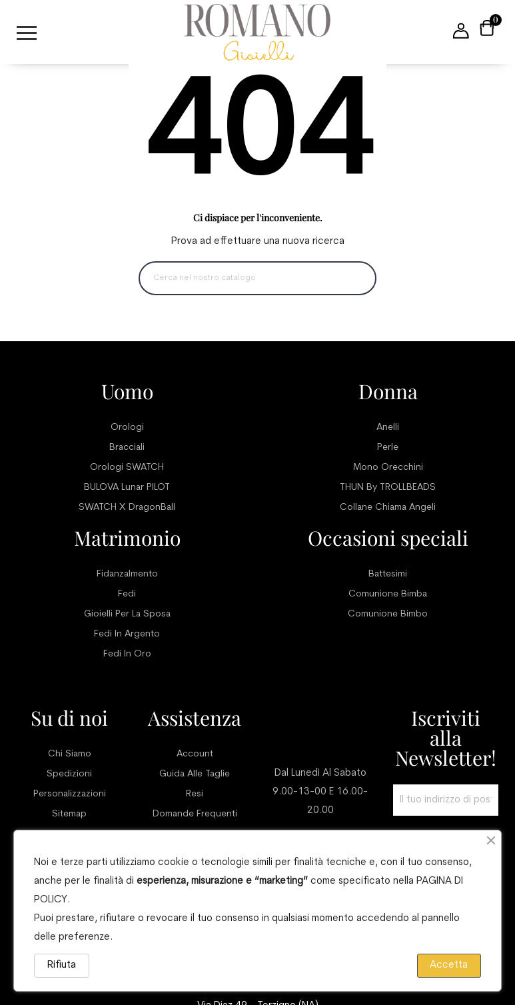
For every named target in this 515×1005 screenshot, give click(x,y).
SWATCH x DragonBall (127, 507)
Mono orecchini (388, 468)
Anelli (387, 428)
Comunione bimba (387, 594)
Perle (387, 448)
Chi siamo (69, 754)
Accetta (449, 965)
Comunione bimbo (388, 614)
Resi (194, 794)
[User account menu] (461, 32)
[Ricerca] (257, 278)
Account (195, 754)
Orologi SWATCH (127, 468)
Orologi (127, 428)
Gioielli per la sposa (127, 614)
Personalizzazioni (69, 794)
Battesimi (387, 574)
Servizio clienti (320, 727)
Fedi (127, 594)
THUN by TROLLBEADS (388, 488)
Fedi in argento (127, 634)
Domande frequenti (195, 814)
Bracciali (127, 448)
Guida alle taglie (194, 774)
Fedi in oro (127, 654)
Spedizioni (69, 774)
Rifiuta (61, 965)
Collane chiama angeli (388, 507)
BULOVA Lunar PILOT (127, 488)
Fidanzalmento (127, 574)
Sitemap (69, 814)
